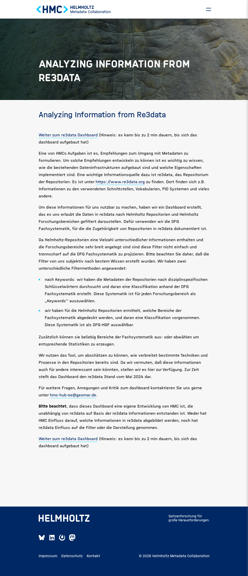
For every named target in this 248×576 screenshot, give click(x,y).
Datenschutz (72, 561)
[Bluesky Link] (42, 543)
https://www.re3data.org (120, 186)
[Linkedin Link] (52, 543)
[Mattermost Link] (62, 543)
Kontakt (93, 561)
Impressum (48, 561)
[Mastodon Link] (72, 542)
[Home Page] (74, 12)
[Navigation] (208, 12)
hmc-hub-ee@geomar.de (73, 400)
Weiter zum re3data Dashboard (68, 140)
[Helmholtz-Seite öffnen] (64, 523)
